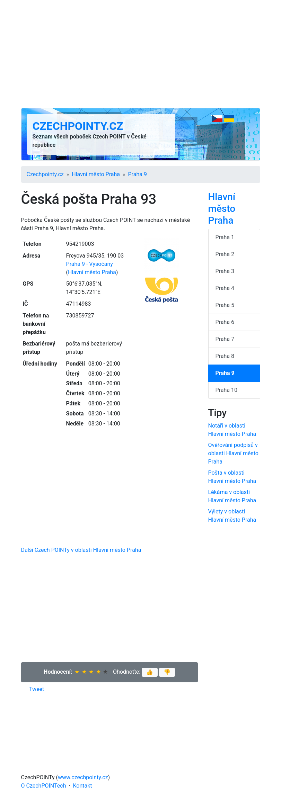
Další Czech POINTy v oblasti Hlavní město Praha (81, 550)
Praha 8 (225, 356)
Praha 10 (226, 390)
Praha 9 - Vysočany (89, 264)
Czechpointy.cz (78, 126)
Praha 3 (225, 271)
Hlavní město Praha (96, 174)
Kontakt (82, 785)
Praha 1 (225, 237)
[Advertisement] (140, 54)
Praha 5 (225, 305)
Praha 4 (225, 288)
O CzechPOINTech (43, 785)
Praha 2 (225, 254)
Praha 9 (137, 174)
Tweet (36, 689)
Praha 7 (225, 339)
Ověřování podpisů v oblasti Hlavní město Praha (233, 453)
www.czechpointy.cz (83, 777)
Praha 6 (225, 322)
